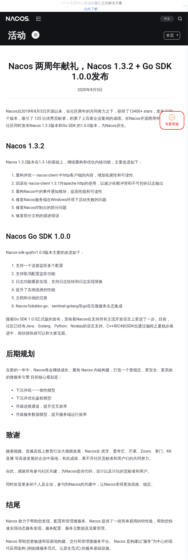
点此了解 (91, 9)
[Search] (178, 19)
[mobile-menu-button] (38, 19)
